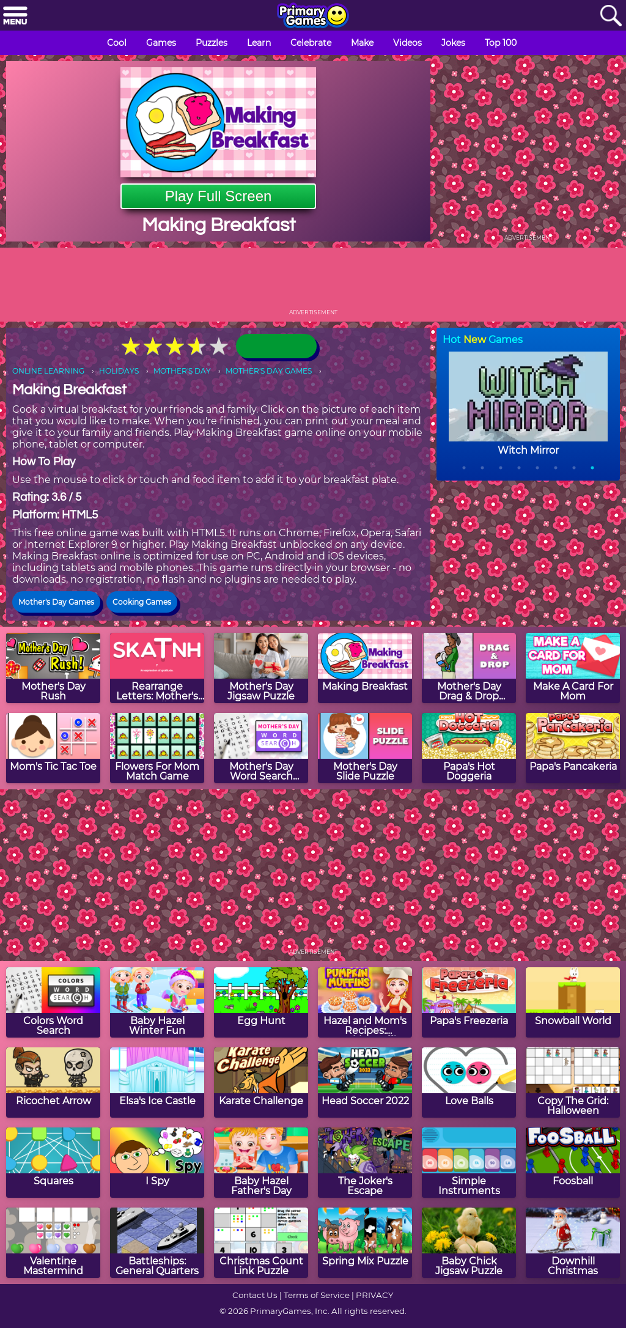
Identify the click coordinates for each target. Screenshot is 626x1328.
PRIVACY (374, 1295)
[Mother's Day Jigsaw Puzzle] (261, 668)
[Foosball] (573, 1162)
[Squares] (53, 1162)
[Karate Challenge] (261, 1082)
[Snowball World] (573, 1002)
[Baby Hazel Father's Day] (261, 1162)
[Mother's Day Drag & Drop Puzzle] (469, 668)
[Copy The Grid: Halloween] (573, 1082)
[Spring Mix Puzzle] (365, 1243)
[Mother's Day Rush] (53, 668)
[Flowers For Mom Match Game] (157, 748)
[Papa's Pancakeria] (573, 748)
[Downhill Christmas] (573, 1243)
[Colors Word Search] (53, 1002)
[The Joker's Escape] (365, 1162)
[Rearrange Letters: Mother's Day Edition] (157, 668)
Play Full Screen (218, 196)
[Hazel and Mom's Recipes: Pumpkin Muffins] (365, 1002)
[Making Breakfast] (365, 668)
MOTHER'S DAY (182, 370)
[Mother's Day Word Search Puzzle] (261, 748)
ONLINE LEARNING (48, 370)
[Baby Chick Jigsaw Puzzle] (469, 1243)
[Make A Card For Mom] (573, 668)
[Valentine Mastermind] (53, 1243)
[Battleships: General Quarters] (157, 1243)
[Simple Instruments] (469, 1162)
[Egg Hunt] (261, 1002)
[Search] (611, 16)
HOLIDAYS (119, 370)
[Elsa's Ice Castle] (157, 1082)
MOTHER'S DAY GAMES (269, 370)
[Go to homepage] (313, 16)
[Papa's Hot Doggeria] (469, 748)
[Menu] (15, 16)
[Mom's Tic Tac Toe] (53, 748)
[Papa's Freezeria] (469, 1002)
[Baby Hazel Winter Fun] (157, 1002)
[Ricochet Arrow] (53, 1082)
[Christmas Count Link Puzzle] (261, 1243)
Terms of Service (317, 1295)
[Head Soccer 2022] (365, 1082)
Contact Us (255, 1295)
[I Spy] (157, 1162)
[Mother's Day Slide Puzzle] (365, 748)
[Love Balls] (469, 1082)
